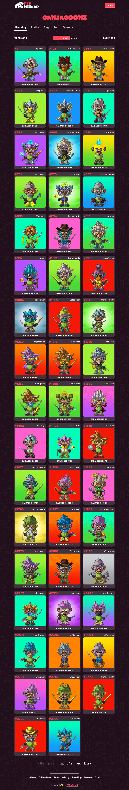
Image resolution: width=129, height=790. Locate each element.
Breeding (76, 777)
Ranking (20, 27)
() (74, 38)
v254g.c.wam (108, 48)
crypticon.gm (40, 342)
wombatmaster (73, 90)
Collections (45, 777)
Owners (68, 27)
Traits (35, 27)
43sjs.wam (41, 90)
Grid (97, 777)
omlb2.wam (109, 425)
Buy (46, 27)
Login (110, 5)
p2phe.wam (109, 551)
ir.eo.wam (41, 718)
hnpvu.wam (40, 48)
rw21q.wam (40, 132)
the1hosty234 (73, 48)
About (32, 777)
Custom (88, 777)
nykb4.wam (108, 258)
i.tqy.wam (109, 342)
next (79, 763)
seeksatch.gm (73, 132)
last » (87, 763)
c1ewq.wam (74, 383)
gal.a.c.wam (74, 342)
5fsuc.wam (75, 174)
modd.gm (41, 425)
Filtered (61, 38)
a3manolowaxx (107, 174)
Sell (55, 27)
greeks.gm (75, 718)
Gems (56, 777)
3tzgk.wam (109, 90)
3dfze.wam (75, 300)
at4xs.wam (109, 635)
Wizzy (65, 777)
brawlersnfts (74, 216)
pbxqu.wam (109, 132)
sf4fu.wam (75, 635)
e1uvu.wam (75, 425)
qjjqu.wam (41, 258)
